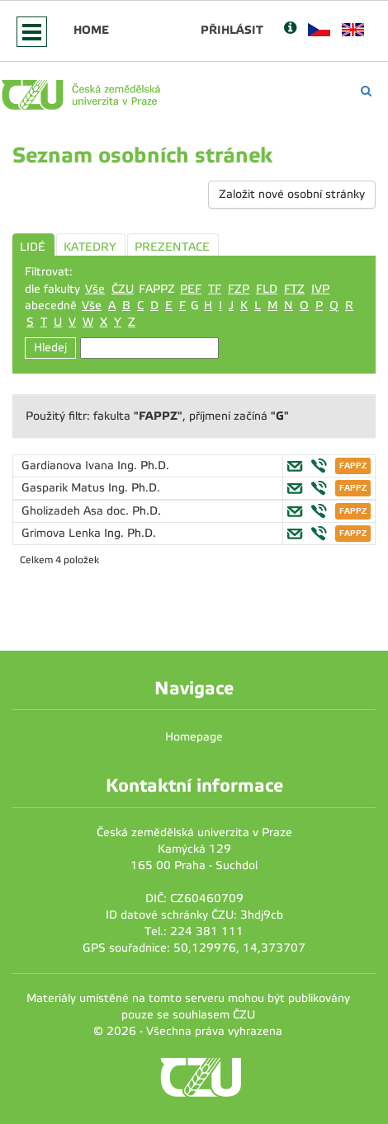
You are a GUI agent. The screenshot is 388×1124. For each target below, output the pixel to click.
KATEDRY (90, 247)
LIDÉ (32, 247)
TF (214, 289)
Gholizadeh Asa (63, 511)
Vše (95, 289)
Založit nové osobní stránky (292, 194)
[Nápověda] (290, 29)
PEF (190, 289)
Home (91, 29)
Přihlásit (232, 29)
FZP (238, 289)
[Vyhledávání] (366, 91)
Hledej (50, 347)
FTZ (294, 289)
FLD (266, 289)
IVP (320, 289)
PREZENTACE (172, 247)
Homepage (194, 737)
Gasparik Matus (64, 488)
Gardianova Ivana (69, 465)
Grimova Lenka (62, 533)
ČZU (122, 289)
